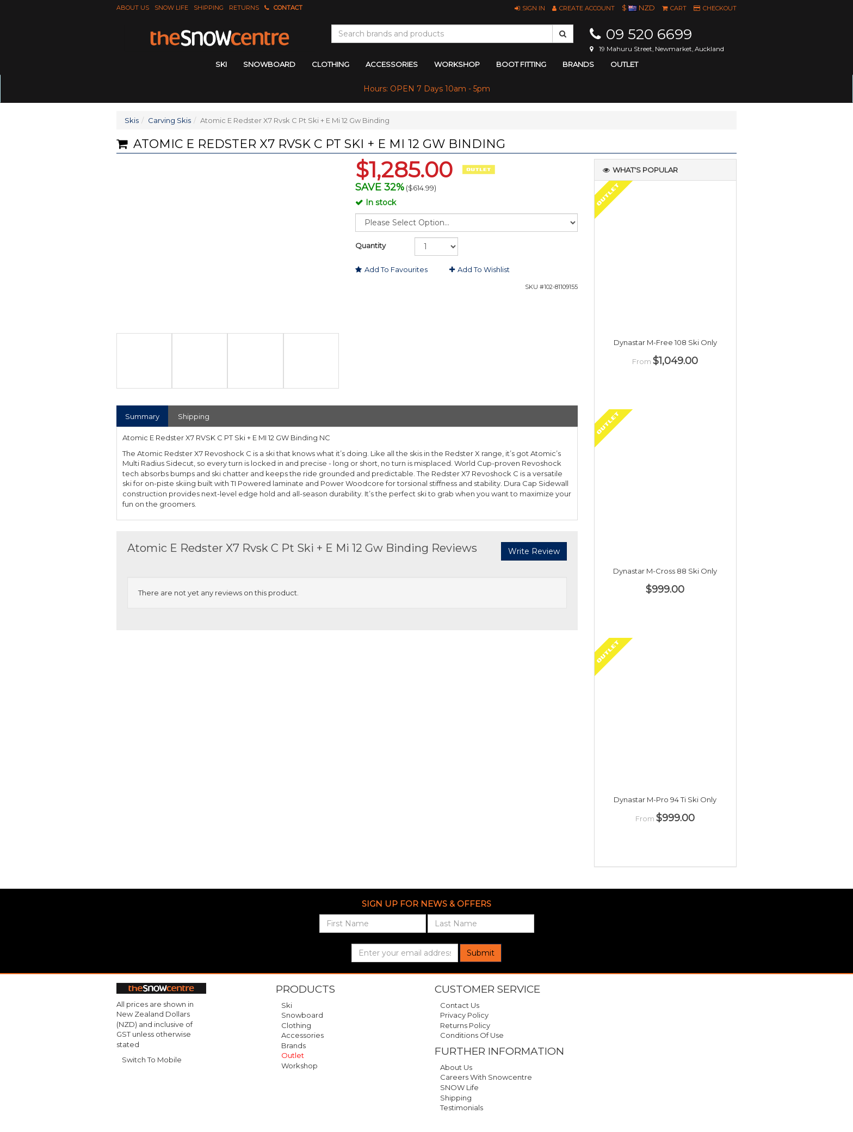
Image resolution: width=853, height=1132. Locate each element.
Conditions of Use (472, 1035)
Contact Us (459, 1005)
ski (221, 64)
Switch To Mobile (152, 1059)
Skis (132, 120)
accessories (392, 64)
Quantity (370, 245)
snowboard (269, 64)
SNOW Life (171, 7)
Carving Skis (169, 120)
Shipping (209, 7)
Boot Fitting (521, 64)
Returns (244, 7)
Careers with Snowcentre (486, 1077)
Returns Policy (465, 1025)
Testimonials (461, 1107)
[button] (530, 8)
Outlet (624, 64)
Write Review (534, 551)
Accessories (302, 1035)
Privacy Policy (464, 1015)
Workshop (457, 64)
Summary (142, 416)
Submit (481, 953)
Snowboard (302, 1015)
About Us (132, 7)
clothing (330, 64)
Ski (286, 1005)
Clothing (296, 1025)
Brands (578, 64)
